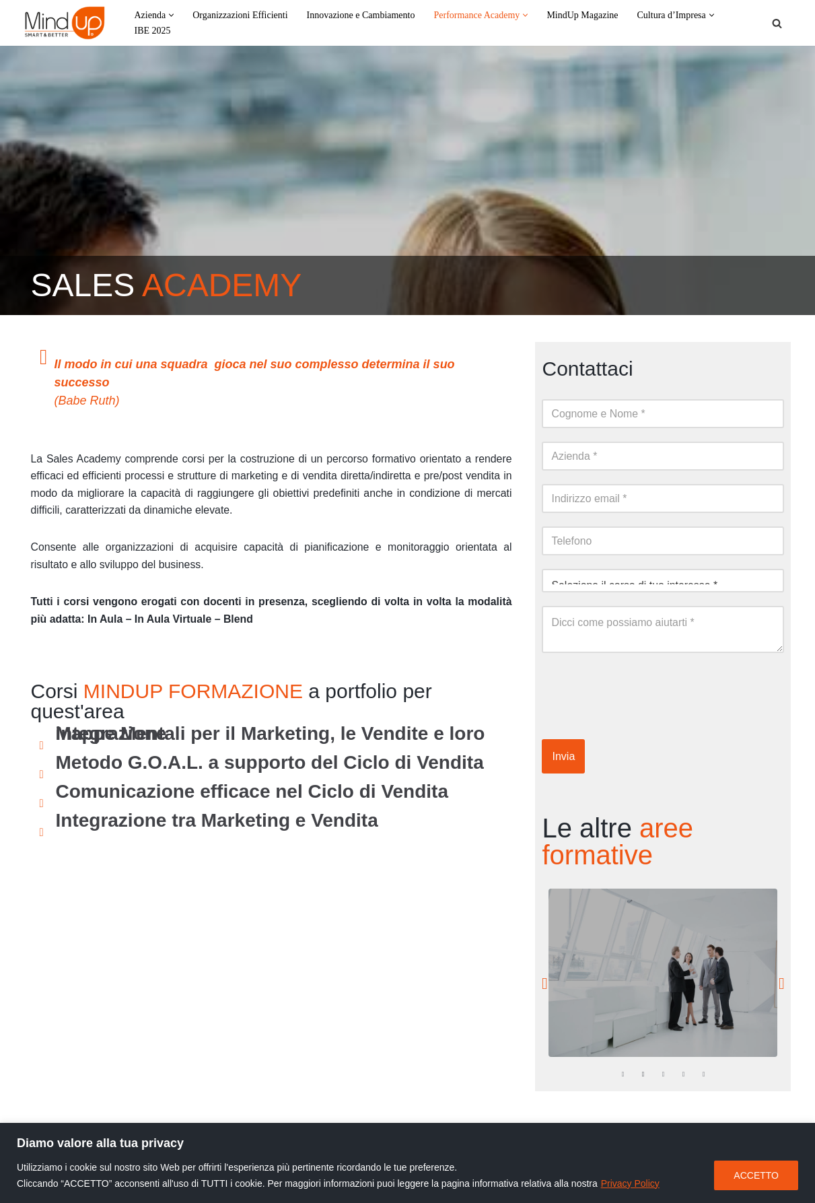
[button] (171, 15)
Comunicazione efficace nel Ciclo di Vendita (252, 792)
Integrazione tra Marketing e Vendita (217, 821)
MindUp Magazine (582, 15)
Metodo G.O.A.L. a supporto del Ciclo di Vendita (270, 763)
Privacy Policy (630, 1183)
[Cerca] (777, 23)
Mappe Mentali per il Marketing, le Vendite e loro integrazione (270, 734)
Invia (563, 756)
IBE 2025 (153, 31)
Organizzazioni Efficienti (239, 15)
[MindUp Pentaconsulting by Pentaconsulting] (64, 23)
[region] (407, 1163)
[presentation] (644, 692)
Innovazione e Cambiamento (361, 15)
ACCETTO (756, 1175)
